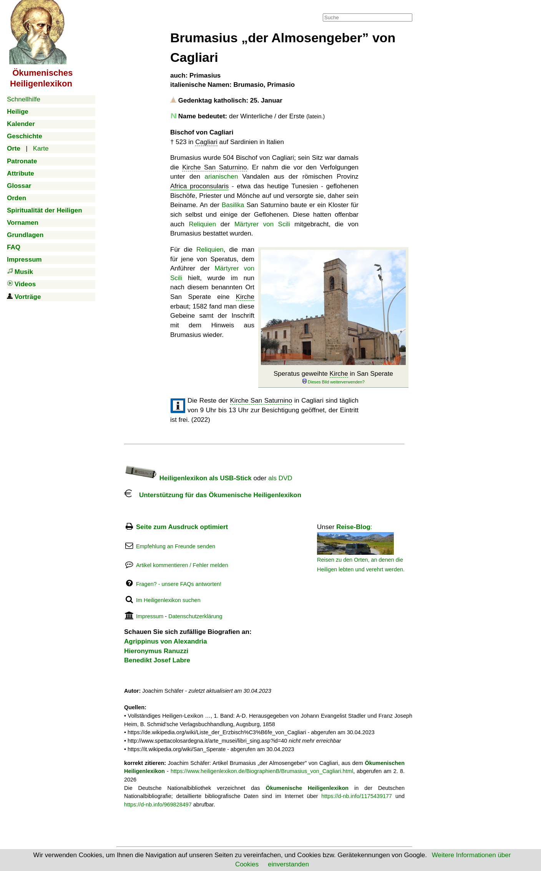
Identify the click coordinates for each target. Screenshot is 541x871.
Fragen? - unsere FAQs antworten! (178, 584)
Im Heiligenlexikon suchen (168, 600)
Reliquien (202, 224)
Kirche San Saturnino (214, 167)
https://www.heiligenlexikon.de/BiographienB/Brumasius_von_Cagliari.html (262, 771)
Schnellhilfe (23, 99)
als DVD (280, 478)
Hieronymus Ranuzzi (156, 651)
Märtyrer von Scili (262, 224)
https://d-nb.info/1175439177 (356, 796)
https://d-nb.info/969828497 (158, 804)
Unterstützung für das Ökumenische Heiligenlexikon (212, 495)
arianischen (221, 176)
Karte (41, 148)
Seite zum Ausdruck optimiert (182, 527)
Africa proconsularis (199, 186)
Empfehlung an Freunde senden (175, 546)
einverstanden (288, 864)
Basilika (233, 205)
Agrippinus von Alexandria (165, 641)
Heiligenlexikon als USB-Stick (188, 478)
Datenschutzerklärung (195, 616)
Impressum (149, 616)
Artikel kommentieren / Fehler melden (182, 565)
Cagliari (206, 142)
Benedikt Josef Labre (157, 660)
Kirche (339, 373)
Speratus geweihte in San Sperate (333, 377)
